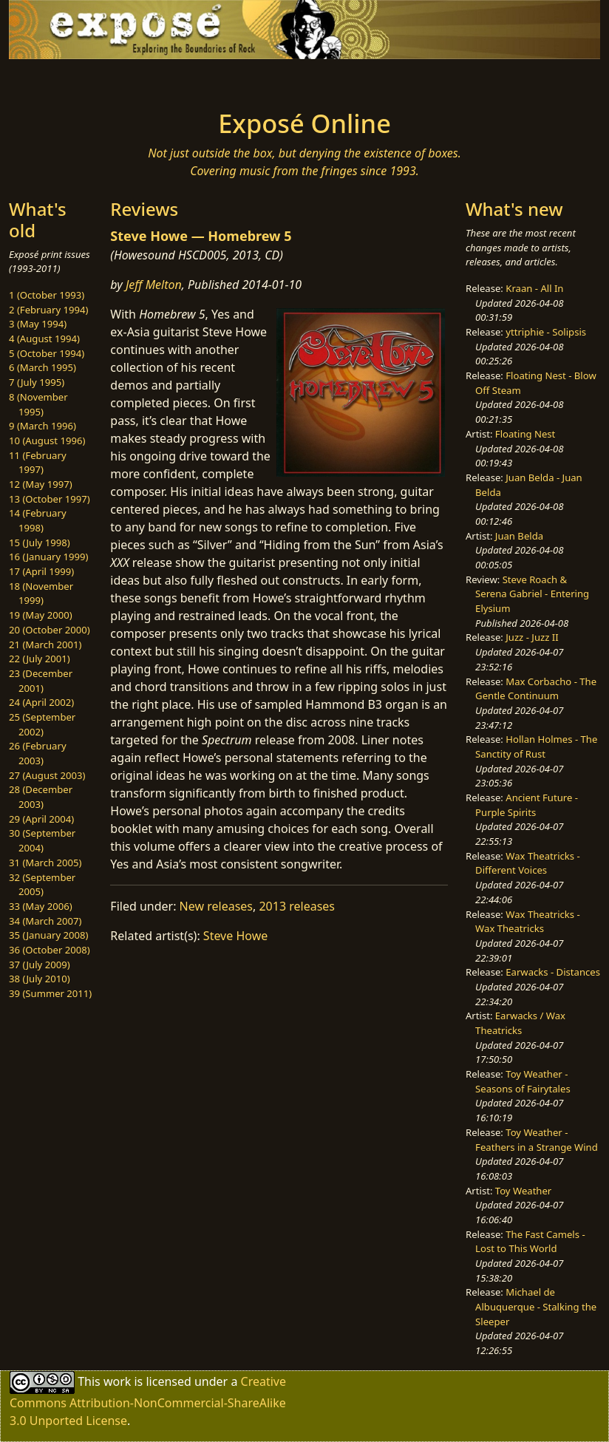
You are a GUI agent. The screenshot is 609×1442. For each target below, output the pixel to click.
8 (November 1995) (38, 404)
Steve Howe (235, 936)
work (117, 1381)
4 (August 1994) (44, 338)
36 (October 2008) (49, 949)
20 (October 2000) (49, 629)
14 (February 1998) (38, 520)
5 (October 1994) (46, 353)
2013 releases (297, 906)
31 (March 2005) (45, 862)
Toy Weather (523, 1190)
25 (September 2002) (42, 724)
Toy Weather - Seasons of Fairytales (523, 1081)
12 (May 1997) (40, 484)
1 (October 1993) (46, 295)
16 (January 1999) (48, 556)
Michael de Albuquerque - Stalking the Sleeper (535, 1306)
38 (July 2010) (39, 978)
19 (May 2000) (40, 615)
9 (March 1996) (42, 425)
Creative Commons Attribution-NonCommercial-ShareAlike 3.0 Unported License (148, 1401)
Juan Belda (519, 536)
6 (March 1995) (42, 367)
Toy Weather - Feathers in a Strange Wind (536, 1140)
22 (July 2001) (39, 658)
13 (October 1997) (49, 499)
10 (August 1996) (47, 440)
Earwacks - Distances (553, 972)
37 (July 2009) (39, 964)
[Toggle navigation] (77, 80)
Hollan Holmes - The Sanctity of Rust (536, 746)
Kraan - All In (534, 288)
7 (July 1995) (36, 382)
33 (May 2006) (40, 906)
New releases (216, 906)
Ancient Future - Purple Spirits (526, 805)
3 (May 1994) (38, 323)
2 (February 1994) (48, 309)
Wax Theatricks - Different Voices (527, 863)
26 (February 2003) (38, 753)
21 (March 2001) (45, 644)
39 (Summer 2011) (50, 993)
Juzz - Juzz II (532, 637)
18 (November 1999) (41, 593)
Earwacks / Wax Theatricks (520, 1023)
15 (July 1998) (39, 542)
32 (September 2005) (42, 885)
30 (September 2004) (42, 840)
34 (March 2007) (45, 921)
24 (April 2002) (41, 702)
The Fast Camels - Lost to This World (530, 1242)
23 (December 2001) (40, 681)
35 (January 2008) (48, 935)
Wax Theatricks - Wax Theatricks (527, 922)
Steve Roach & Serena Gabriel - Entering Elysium (532, 594)
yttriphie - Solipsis (546, 332)
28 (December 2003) (40, 797)
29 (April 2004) (41, 819)
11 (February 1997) (38, 463)
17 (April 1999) (41, 571)
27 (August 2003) (47, 775)
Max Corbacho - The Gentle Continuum (535, 689)
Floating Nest (525, 434)
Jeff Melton (154, 284)
